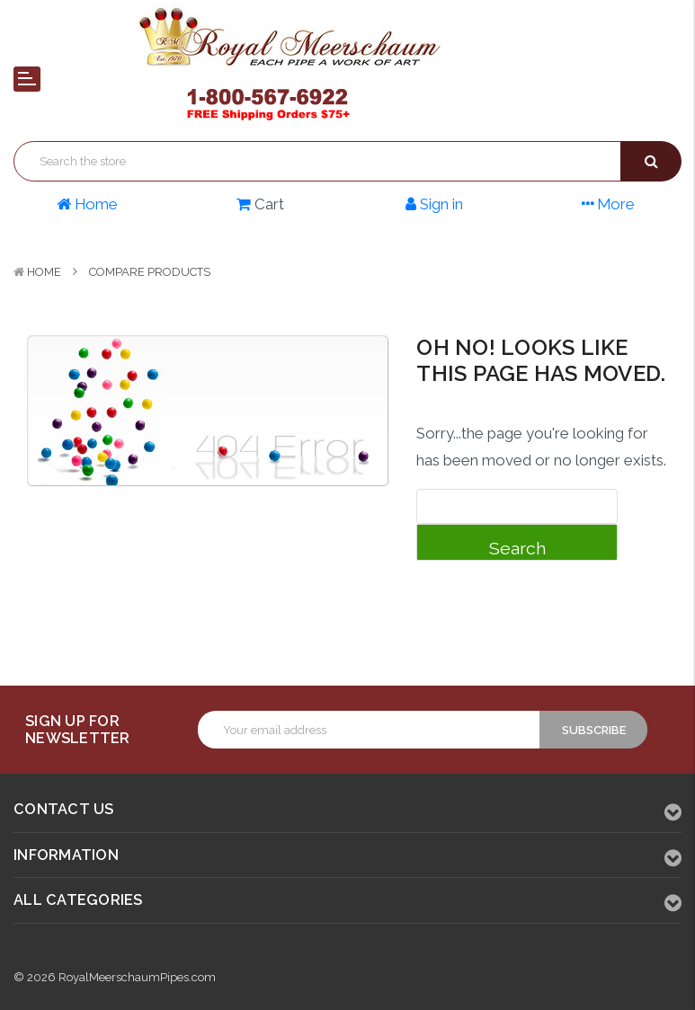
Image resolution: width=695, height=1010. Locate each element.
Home (44, 272)
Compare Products (149, 272)
